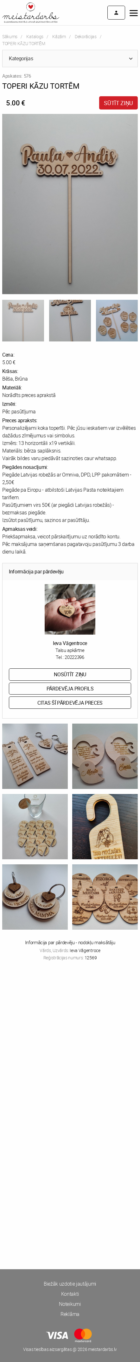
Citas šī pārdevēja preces (70, 702)
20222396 (74, 657)
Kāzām (59, 36)
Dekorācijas (85, 36)
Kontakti (70, 1293)
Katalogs (34, 36)
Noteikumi (70, 1303)
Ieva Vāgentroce (70, 643)
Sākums (9, 36)
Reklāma (70, 1314)
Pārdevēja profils (70, 688)
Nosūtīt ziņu (70, 674)
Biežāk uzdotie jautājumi (70, 1283)
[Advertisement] (70, 1044)
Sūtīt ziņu (118, 103)
